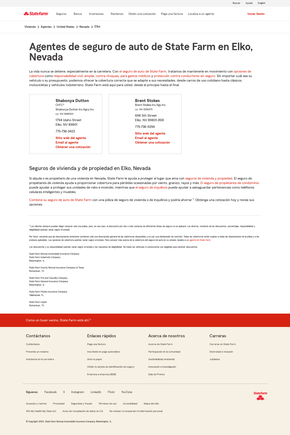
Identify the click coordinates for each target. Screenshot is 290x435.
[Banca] (77, 14)
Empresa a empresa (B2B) (101, 374)
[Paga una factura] (172, 14)
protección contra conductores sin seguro (184, 76)
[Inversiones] (96, 14)
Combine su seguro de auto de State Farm (60, 200)
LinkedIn (96, 392)
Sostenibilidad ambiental (161, 359)
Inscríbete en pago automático (103, 351)
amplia (89, 76)
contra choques (107, 76)
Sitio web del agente (71, 138)
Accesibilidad (130, 403)
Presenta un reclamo (37, 351)
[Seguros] (61, 14)
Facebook (50, 392)
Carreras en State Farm (223, 344)
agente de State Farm (200, 240)
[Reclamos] (117, 14)
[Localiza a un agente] (201, 14)
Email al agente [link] (67, 142)
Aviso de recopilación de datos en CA (82, 411)
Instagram (77, 392)
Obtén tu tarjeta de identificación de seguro (110, 366)
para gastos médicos (135, 76)
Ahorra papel (94, 359)
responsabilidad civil (68, 76)
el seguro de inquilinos (151, 187)
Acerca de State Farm (160, 344)
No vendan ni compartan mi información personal (135, 411)
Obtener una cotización (73, 147)
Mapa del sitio (151, 403)
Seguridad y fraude (81, 403)
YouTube (126, 392)
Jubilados (215, 359)
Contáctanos (33, 344)
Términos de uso (108, 403)
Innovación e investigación (162, 366)
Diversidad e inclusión (221, 351)
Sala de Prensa (156, 374)
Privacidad (59, 403)
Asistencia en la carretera (40, 359)
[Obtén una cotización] (142, 14)
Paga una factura (96, 344)
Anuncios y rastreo (36, 403)
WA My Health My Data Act (41, 411)
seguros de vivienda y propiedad (208, 178)
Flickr (111, 392)
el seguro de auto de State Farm (142, 71)
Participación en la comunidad (164, 351)
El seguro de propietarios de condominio (229, 183)
